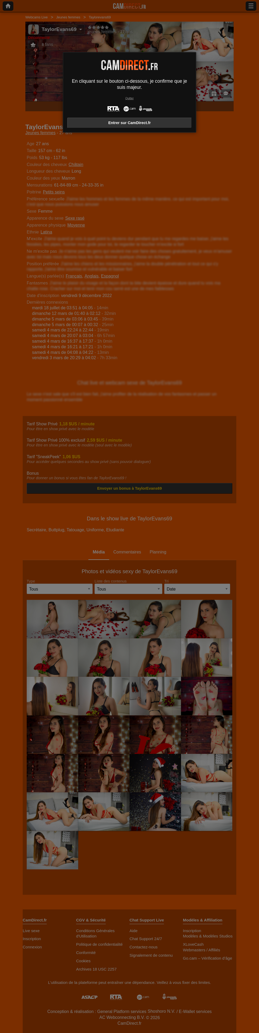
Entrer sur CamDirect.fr (129, 123)
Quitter (129, 98)
